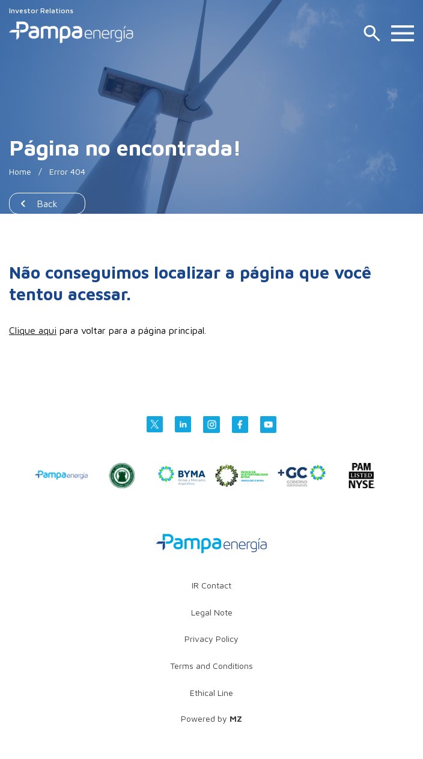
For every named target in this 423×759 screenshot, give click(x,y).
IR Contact (211, 585)
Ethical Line (211, 693)
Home (20, 171)
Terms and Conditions (211, 666)
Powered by (211, 718)
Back (47, 203)
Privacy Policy (211, 639)
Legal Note (212, 612)
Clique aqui (32, 330)
